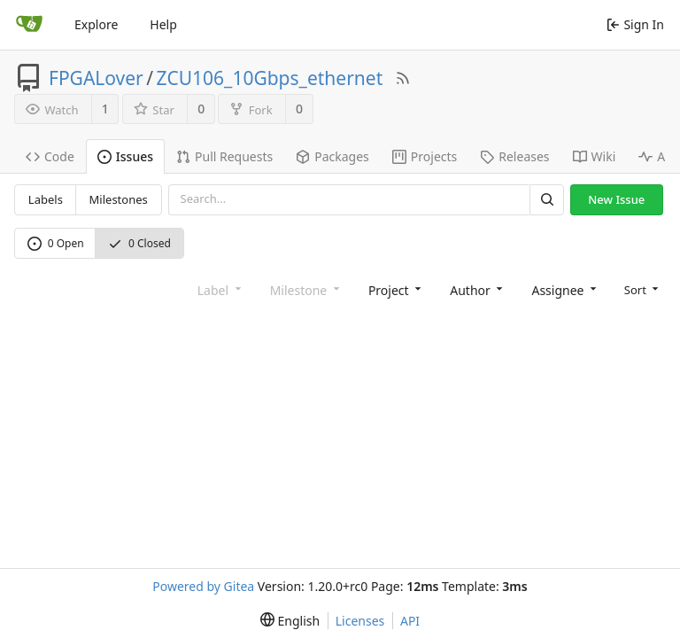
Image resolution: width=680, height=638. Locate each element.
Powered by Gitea (203, 586)
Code (50, 156)
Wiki (594, 156)
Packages (332, 156)
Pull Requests (224, 156)
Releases (514, 156)
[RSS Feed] (403, 78)
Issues (125, 156)
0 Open (55, 243)
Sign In (635, 24)
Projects (424, 156)
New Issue (616, 199)
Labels (45, 199)
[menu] (640, 289)
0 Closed (139, 243)
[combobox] (393, 289)
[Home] (29, 25)
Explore (96, 24)
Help (163, 24)
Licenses (360, 620)
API (410, 620)
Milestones (118, 199)
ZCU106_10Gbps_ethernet (270, 78)
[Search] (546, 199)
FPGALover (96, 78)
